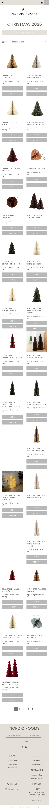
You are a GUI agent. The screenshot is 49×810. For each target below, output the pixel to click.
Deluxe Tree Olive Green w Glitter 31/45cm (34, 310)
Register (12, 94)
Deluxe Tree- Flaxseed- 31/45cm (36, 590)
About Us (36, 761)
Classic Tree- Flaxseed (8, 76)
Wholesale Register (12, 789)
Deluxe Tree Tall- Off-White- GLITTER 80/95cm (36, 544)
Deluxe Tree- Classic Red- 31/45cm (11, 590)
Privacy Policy (36, 775)
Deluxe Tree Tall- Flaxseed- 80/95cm (35, 450)
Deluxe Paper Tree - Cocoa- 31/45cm (34, 216)
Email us (36, 800)
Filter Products (25, 32)
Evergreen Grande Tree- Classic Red (10, 683)
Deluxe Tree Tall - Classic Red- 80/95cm (12, 356)
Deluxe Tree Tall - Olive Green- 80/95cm (36, 403)
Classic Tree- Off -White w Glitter (35, 76)
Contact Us (36, 764)
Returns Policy (36, 778)
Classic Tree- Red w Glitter (11, 169)
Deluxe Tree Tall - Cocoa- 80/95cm (34, 356)
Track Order (12, 764)
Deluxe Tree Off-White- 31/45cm (33, 263)
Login (12, 88)
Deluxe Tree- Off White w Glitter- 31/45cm (12, 636)
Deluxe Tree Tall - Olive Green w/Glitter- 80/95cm (11, 404)
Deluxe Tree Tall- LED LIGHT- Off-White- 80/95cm (11, 497)
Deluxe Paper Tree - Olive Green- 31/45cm (11, 263)
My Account (12, 761)
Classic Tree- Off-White (10, 123)
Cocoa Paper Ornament (8, 216)
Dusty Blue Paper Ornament (34, 636)
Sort (4, 42)
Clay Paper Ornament (36, 168)
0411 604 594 (36, 789)
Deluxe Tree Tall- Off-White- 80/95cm (36, 496)
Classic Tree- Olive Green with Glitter (35, 123)
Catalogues (12, 768)
